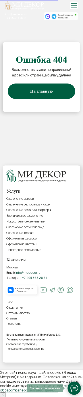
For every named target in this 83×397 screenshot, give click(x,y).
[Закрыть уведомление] (3, 394)
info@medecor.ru (16, 14)
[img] (74, 5)
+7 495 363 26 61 (15, 18)
